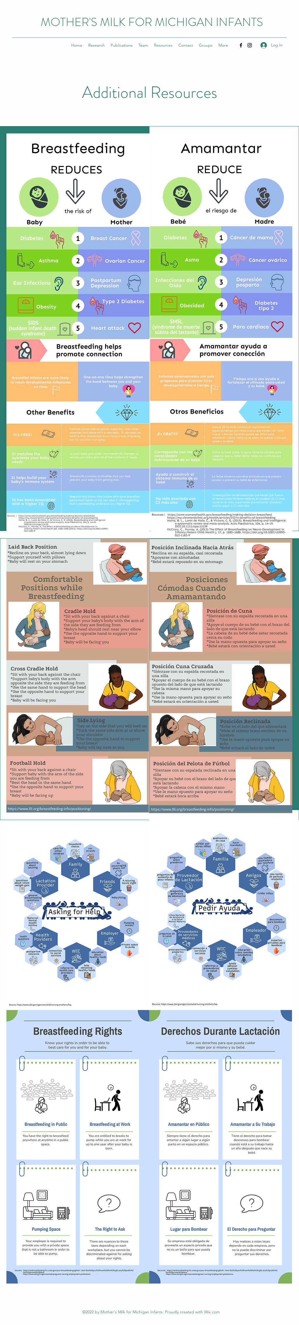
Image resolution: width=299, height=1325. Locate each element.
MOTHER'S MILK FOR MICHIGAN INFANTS (152, 22)
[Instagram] (250, 45)
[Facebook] (241, 45)
